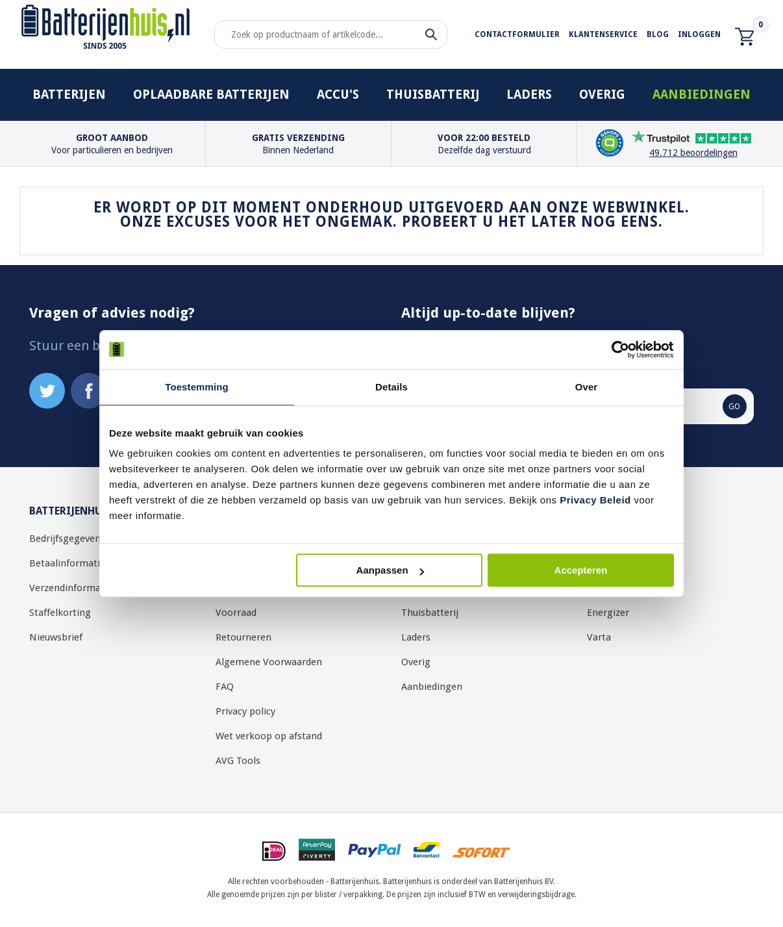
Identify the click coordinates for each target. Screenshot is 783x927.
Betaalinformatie (67, 563)
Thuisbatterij (433, 94)
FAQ (225, 686)
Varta (599, 637)
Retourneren (243, 637)
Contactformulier (517, 34)
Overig (602, 94)
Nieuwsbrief (55, 637)
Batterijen (69, 94)
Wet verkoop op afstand (269, 736)
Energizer (608, 612)
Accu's (338, 94)
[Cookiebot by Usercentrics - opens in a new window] (617, 349)
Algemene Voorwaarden (269, 662)
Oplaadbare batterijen (211, 94)
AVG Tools (238, 761)
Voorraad (236, 612)
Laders (529, 94)
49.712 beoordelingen (693, 152)
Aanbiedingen (701, 94)
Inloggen (699, 34)
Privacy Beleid (595, 499)
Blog (658, 34)
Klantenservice (603, 34)
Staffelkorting (60, 612)
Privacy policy (245, 711)
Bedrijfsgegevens (67, 538)
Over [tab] (586, 386)
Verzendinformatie (70, 588)
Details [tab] (391, 386)
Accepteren (581, 570)
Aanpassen (390, 570)
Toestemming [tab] (197, 386)
